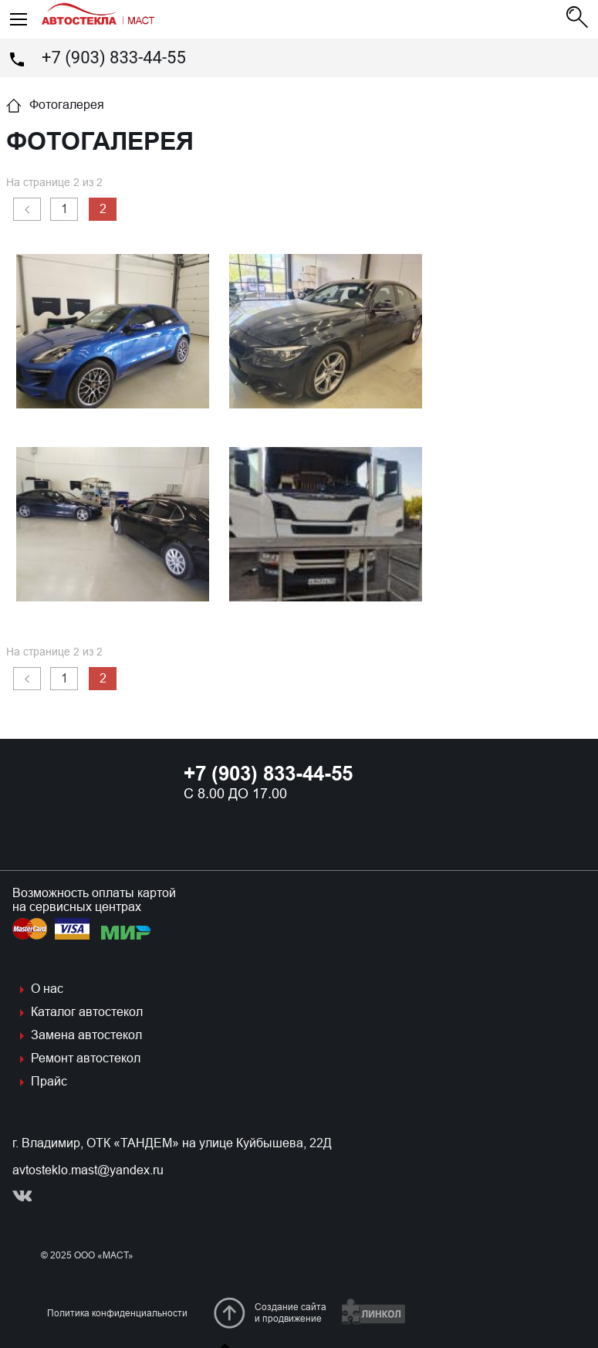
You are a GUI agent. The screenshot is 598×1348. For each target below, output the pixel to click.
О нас (47, 988)
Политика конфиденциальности (117, 1313)
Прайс (49, 1081)
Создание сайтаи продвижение (290, 1313)
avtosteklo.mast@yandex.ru (88, 1170)
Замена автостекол (86, 1034)
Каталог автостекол (87, 1011)
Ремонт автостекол (85, 1058)
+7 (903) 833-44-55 (114, 57)
